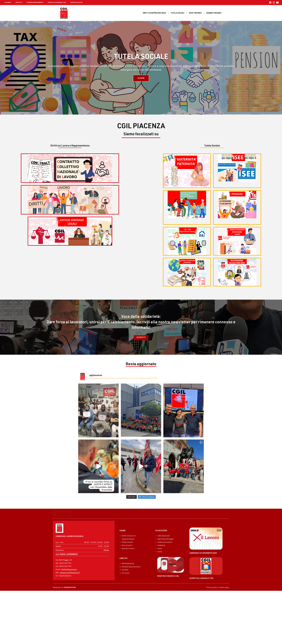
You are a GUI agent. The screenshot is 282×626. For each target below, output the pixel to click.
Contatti (125, 592)
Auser (160, 571)
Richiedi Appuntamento (131, 589)
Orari (67, 554)
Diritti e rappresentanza (154, 13)
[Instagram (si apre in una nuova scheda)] (273, 2)
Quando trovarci (128, 571)
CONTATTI (18, 2)
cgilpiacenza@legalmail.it (70, 572)
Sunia (160, 574)
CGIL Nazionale (164, 558)
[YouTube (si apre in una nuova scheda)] (277, 2)
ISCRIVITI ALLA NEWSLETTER (57, 2)
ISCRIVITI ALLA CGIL (76, 2)
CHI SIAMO (7, 2)
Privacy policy (211, 610)
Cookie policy (224, 610)
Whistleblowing (128, 586)
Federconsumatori (165, 564)
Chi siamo (126, 595)
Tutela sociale (177, 13)
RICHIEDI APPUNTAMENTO (35, 2)
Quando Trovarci (213, 13)
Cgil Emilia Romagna (166, 561)
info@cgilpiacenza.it (69, 569)
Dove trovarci (195, 13)
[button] (139, 111)
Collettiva (161, 568)
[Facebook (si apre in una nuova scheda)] (270, 2)
